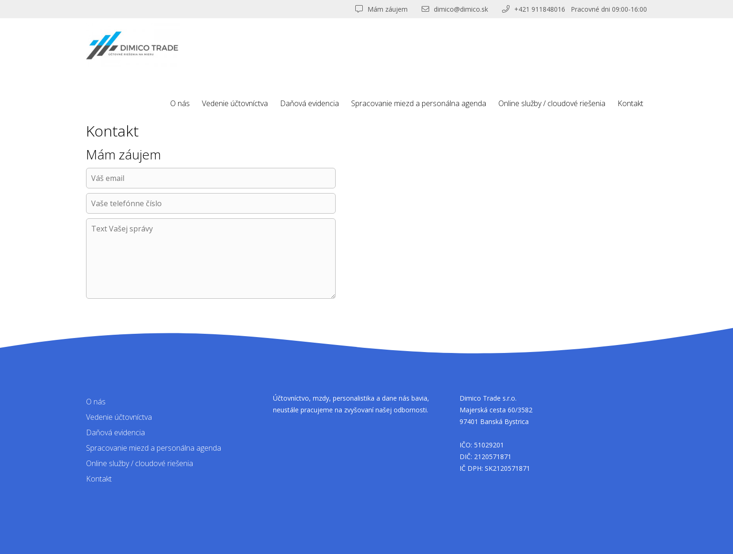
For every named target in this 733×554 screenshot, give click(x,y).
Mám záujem (381, 9)
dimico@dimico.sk (455, 9)
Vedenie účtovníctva (235, 103)
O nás (180, 103)
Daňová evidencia (309, 103)
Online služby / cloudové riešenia (551, 103)
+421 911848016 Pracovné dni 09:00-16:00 (574, 9)
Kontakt (630, 103)
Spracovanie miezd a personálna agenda (418, 103)
